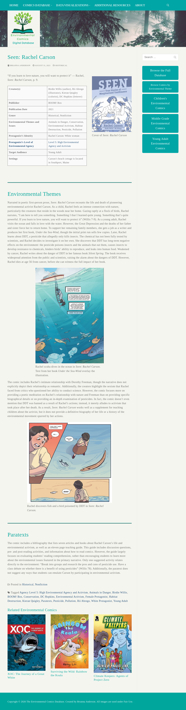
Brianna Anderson (19, 65)
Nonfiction (41, 584)
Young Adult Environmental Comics (160, 143)
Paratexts (46, 600)
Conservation (31, 596)
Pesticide (58, 600)
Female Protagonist (96, 596)
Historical (60, 65)
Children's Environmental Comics (160, 103)
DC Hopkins (47, 596)
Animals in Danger (100, 592)
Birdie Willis (119, 592)
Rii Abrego (83, 600)
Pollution (70, 600)
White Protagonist (101, 600)
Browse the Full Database (160, 73)
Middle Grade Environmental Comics (160, 123)
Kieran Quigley (31, 600)
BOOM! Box (15, 596)
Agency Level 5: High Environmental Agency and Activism (54, 592)
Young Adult (120, 600)
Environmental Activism (70, 596)
